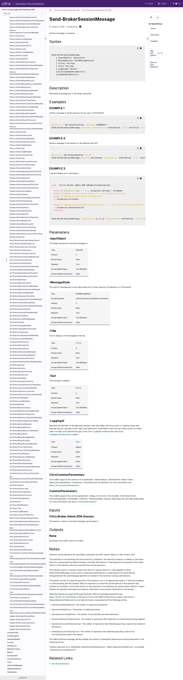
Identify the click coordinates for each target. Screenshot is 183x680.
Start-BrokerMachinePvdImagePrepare (24, 525)
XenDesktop (12, 672)
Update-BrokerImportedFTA (20, 619)
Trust (9, 662)
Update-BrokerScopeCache (20, 629)
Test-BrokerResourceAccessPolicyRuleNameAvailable (27, 612)
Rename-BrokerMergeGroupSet (21, 224)
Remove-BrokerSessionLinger (21, 135)
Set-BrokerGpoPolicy (17, 368)
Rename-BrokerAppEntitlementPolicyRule (25, 175)
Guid (78, 442)
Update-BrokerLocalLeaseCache (22, 623)
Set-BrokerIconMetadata (19, 398)
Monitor (10, 652)
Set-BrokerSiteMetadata (19, 505)
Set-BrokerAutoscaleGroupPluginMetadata (26, 306)
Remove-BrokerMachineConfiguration (24, 69)
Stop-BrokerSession (17, 546)
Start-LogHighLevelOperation (101, 431)
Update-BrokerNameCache (20, 626)
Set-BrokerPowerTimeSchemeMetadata (25, 450)
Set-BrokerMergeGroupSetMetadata (23, 444)
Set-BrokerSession (17, 485)
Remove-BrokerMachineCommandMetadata (26, 65)
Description (154, 36)
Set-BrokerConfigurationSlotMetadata (24, 335)
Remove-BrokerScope (18, 132)
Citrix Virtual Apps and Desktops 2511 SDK (96, 10)
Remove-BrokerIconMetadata (21, 39)
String (78, 343)
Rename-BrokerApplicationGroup (22, 181)
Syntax (153, 30)
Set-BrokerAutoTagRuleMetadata (22, 319)
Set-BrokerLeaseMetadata (20, 401)
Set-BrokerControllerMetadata (21, 339)
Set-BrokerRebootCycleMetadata (22, 457)
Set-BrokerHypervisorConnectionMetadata (26, 394)
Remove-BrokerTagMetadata (21, 152)
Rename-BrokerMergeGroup (20, 221)
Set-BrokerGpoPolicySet (19, 375)
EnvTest (10, 642)
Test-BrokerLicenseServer (20, 598)
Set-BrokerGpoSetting (18, 378)
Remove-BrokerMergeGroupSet (21, 94)
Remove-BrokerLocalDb (19, 55)
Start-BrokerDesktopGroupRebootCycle (25, 521)
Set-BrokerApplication (18, 280)
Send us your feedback (154, 65)
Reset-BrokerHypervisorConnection (23, 247)
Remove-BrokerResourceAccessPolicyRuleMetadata (26, 128)
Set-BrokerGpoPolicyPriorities (21, 371)
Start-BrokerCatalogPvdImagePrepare (24, 518)
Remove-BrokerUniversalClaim (21, 155)
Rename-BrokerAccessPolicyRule (22, 165)
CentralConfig (12, 633)
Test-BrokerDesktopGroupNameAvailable (25, 586)
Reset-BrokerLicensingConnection (23, 253)
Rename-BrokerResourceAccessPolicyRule (26, 234)
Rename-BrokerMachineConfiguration (24, 217)
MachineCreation (13, 649)
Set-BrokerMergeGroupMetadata (22, 437)
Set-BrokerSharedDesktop (20, 498)
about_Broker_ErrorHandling (62, 597)
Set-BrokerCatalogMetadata (20, 325)
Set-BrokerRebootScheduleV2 (21, 463)
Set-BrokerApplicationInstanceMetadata (25, 289)
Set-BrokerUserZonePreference (22, 515)
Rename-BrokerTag (17, 237)
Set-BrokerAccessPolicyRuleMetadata (24, 266)
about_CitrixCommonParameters (64, 485)
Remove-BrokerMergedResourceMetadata (26, 84)
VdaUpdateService (14, 669)
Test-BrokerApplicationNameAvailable (24, 570)
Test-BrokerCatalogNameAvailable (23, 579)
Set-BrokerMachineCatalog (20, 408)
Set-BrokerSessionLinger (19, 489)
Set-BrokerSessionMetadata (20, 492)
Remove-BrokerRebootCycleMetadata (24, 107)
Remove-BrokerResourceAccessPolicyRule (26, 123)
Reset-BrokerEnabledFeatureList (22, 244)
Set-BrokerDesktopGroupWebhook (23, 355)
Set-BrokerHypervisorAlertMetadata (23, 388)
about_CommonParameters (84, 502)
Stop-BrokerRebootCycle (19, 543)
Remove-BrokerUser (17, 158)
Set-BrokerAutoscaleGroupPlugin (22, 303)
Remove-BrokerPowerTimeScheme (23, 100)
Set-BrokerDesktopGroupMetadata (23, 352)
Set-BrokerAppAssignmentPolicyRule (24, 273)
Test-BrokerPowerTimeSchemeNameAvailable (27, 604)
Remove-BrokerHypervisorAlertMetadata (25, 24)
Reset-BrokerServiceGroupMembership (24, 257)
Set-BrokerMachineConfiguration (22, 414)
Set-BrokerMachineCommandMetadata (24, 411)
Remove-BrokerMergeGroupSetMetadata (25, 97)
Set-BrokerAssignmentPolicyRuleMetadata (26, 299)
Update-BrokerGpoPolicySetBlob (22, 616)
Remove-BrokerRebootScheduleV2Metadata (26, 117)
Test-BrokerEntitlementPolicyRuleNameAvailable (26, 593)
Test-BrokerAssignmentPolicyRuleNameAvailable (26, 575)
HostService (12, 646)
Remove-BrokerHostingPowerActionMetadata (27, 21)
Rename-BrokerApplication (20, 178)
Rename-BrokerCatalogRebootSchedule (25, 198)
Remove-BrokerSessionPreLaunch (22, 142)
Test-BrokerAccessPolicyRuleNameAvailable (27, 553)
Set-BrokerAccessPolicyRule (21, 263)
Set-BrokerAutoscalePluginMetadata (24, 312)
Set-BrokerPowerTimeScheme (21, 447)
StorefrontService (14, 659)
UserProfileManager (15, 665)
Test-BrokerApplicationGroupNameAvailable (26, 567)
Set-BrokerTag (15, 508)
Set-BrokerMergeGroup (18, 434)
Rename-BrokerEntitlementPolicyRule (24, 204)
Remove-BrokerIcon (17, 36)
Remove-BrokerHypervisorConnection (24, 27)
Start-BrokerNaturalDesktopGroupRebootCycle (25, 529)
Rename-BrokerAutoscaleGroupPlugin (24, 188)
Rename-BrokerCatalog (19, 194)
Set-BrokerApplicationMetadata (22, 293)
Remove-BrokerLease (18, 49)
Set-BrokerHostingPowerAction (21, 381)
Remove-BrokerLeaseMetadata (21, 52)
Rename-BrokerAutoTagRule (21, 191)
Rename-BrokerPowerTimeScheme (23, 227)
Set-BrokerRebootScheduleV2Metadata (25, 467)
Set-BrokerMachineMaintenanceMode (24, 421)
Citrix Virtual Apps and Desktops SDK (66, 10)
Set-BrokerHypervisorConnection (22, 391)
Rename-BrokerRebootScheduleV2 (23, 230)
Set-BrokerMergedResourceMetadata (24, 431)
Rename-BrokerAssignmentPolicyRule (24, 184)
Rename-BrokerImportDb (19, 214)
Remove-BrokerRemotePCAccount (23, 120)
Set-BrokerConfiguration (19, 332)
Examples (154, 42)
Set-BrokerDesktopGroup (19, 349)
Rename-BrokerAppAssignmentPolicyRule (25, 171)
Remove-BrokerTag (17, 148)
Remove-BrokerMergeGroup (20, 87)
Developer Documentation (29, 3)
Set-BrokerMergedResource (20, 427)
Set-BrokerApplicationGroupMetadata (24, 286)
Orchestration (12, 656)
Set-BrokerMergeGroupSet (20, 440)
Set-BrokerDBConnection (19, 342)
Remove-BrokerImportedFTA (20, 46)
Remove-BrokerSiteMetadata (21, 145)
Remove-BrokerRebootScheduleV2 (23, 113)
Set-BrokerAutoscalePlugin (20, 309)
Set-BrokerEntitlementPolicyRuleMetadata (26, 362)
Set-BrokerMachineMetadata (21, 424)
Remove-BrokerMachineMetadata (22, 77)
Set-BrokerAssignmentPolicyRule (22, 296)
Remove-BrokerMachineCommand (22, 62)
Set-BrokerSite (15, 502)
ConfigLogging (13, 636)
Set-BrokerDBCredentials (19, 345)
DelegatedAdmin (13, 639)
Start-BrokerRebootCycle (19, 537)
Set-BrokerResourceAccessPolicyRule (24, 473)
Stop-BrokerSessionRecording (21, 550)
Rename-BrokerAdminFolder (20, 168)
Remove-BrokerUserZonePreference (23, 161)
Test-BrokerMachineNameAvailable (23, 601)
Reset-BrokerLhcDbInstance (20, 250)
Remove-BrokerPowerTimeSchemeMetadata (26, 104)
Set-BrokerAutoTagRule (19, 316)
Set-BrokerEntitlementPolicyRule (22, 358)
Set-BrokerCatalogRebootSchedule (23, 329)
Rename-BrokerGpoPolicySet (21, 211)
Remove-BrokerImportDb (19, 42)
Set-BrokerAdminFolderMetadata (22, 270)
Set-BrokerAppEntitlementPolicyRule (24, 276)
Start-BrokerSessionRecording (21, 540)
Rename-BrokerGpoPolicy (19, 207)
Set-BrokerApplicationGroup (20, 283)
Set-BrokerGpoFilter (17, 365)
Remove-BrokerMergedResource (22, 81)
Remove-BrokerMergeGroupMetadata (24, 90)
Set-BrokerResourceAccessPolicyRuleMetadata (26, 478)
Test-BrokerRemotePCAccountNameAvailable (27, 607)
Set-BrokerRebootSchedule (20, 460)
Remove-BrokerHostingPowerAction (23, 17)
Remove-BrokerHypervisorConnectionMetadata (24, 31)
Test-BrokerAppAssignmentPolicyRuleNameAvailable (27, 557)
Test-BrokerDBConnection (20, 582)
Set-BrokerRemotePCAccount (21, 470)
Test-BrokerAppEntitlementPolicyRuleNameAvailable (27, 563)
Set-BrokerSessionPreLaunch (21, 495)
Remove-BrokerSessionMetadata (22, 139)
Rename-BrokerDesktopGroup (21, 201)
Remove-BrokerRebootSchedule (22, 110)
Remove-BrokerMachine (19, 59)
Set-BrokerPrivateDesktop (19, 454)
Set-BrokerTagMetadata (19, 512)
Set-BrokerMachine (17, 404)
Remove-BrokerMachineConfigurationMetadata (24, 73)
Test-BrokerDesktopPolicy (20, 589)
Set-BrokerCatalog (17, 322)
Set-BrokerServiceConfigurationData (23, 482)
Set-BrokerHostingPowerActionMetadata (25, 385)
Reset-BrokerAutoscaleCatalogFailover (25, 240)
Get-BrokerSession (60, 664)
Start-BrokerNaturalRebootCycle (22, 533)
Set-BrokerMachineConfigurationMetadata (26, 418)
